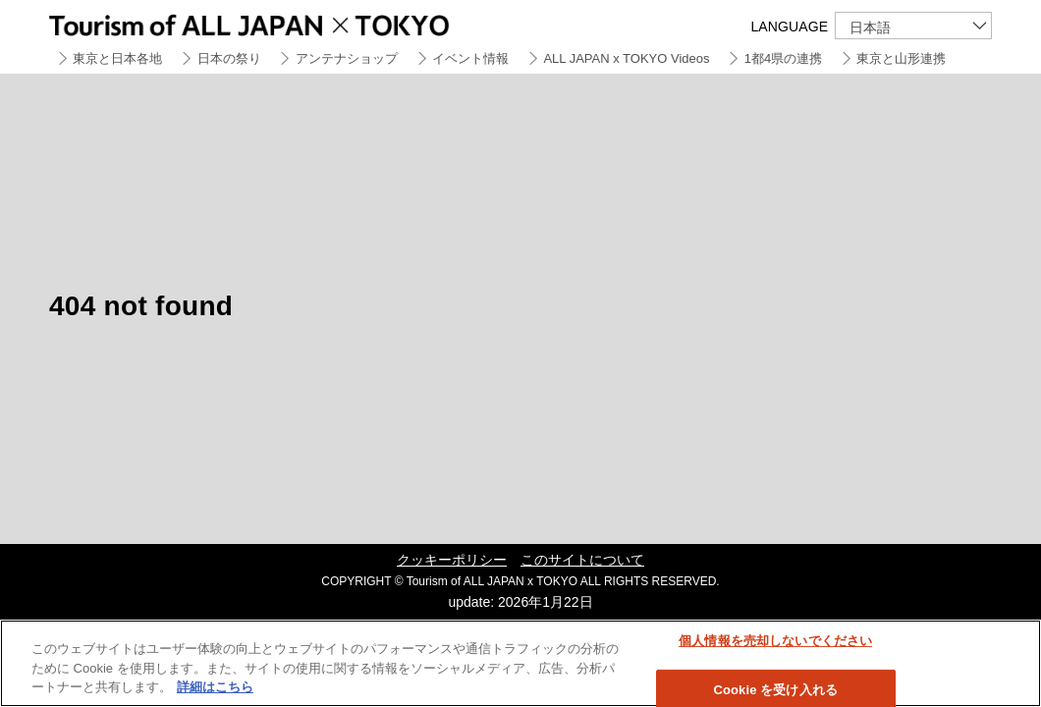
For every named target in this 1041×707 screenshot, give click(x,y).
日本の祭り (229, 58)
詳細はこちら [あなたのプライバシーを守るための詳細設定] (215, 687)
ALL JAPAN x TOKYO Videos (626, 58)
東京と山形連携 (901, 58)
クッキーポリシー (452, 560)
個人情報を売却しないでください (775, 640)
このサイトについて (582, 560)
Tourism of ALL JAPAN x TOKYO (294, 22)
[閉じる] (1009, 661)
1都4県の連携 (783, 58)
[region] (520, 663)
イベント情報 (470, 58)
